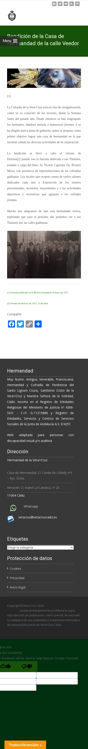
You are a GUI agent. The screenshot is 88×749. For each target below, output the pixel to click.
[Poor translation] (26, 666)
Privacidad (17, 578)
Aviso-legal (17, 587)
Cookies (15, 568)
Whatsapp (31, 506)
